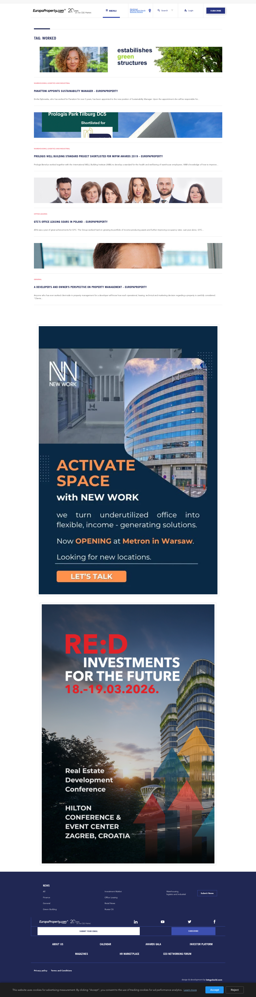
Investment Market (113, 891)
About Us (57, 944)
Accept (214, 989)
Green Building (50, 909)
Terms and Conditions (61, 970)
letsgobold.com (214, 979)
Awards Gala (153, 944)
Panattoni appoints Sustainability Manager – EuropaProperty (76, 91)
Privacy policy (40, 970)
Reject (235, 989)
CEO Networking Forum (177, 954)
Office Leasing (40, 214)
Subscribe (215, 10)
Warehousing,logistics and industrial (176, 893)
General (38, 279)
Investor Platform (201, 944)
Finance (46, 897)
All (44, 891)
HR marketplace (129, 954)
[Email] (89, 931)
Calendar (105, 944)
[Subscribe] (193, 931)
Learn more (190, 989)
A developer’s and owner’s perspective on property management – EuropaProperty (90, 287)
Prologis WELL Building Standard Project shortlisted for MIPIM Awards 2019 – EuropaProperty (98, 156)
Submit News (207, 893)
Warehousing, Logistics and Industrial (52, 83)
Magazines (81, 954)
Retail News (110, 903)
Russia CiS (109, 909)
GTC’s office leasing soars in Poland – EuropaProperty (71, 221)
